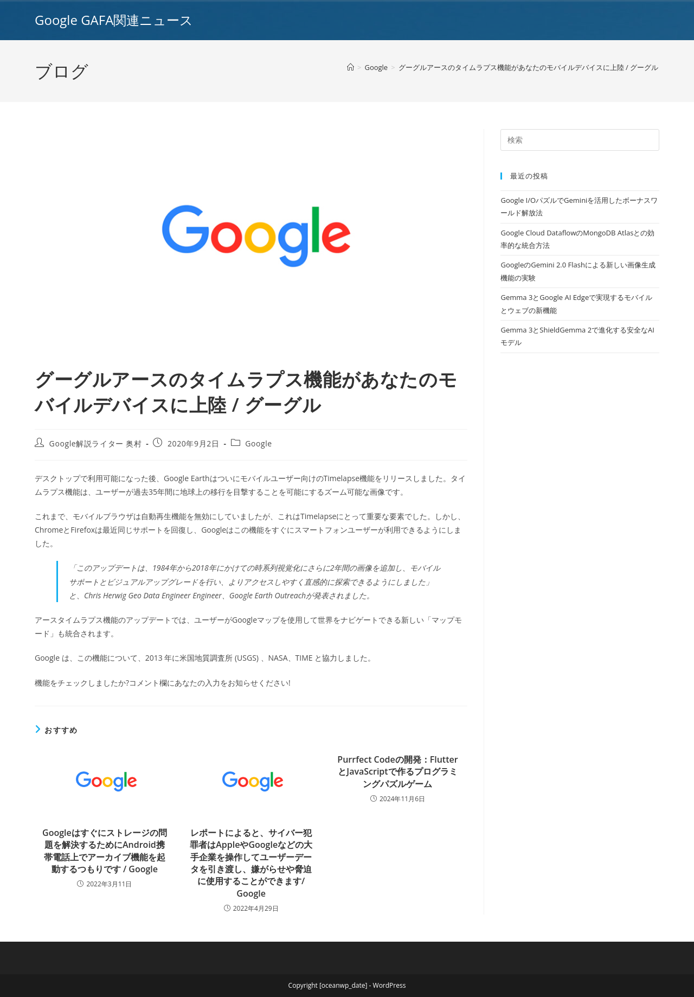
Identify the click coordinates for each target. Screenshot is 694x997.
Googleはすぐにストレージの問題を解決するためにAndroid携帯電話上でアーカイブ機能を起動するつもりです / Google (104, 851)
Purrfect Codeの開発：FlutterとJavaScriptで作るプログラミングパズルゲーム (397, 771)
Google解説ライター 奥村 (95, 443)
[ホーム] (350, 67)
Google (258, 443)
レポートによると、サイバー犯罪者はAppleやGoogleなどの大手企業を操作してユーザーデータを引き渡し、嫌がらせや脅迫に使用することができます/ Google (251, 863)
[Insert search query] (579, 140)
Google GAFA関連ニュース (114, 20)
